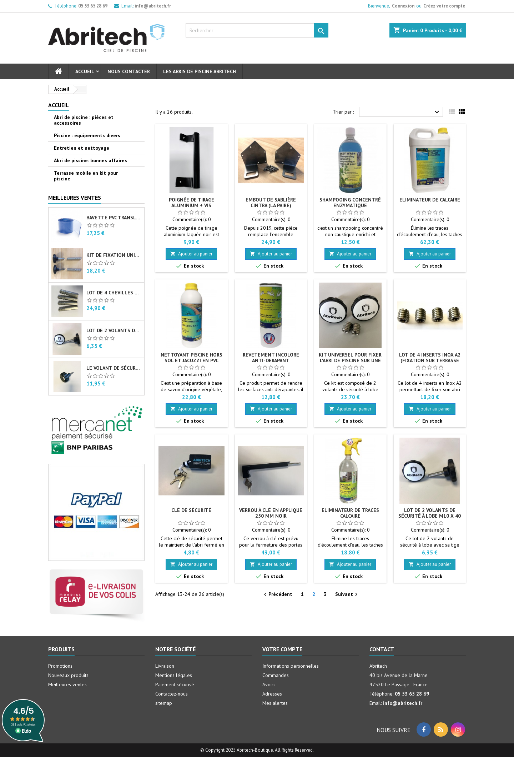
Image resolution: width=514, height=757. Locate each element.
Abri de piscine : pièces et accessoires (84, 120)
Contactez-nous (171, 694)
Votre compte (282, 649)
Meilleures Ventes (74, 197)
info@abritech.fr (153, 6)
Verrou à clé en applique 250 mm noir (270, 513)
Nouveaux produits (68, 675)
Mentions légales (173, 675)
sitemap (163, 703)
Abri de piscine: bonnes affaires (90, 160)
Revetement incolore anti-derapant (271, 358)
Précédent (277, 594)
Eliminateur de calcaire (429, 199)
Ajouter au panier (191, 254)
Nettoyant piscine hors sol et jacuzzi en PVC (191, 358)
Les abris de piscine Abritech (199, 71)
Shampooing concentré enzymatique (350, 202)
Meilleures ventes (67, 684)
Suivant (347, 594)
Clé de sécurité (191, 510)
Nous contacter (128, 71)
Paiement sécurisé (174, 684)
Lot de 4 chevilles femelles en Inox (113, 292)
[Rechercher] (257, 30)
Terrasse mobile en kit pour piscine (86, 176)
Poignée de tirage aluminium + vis (191, 202)
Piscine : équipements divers (87, 135)
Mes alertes (275, 703)
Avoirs (269, 684)
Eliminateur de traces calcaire (350, 513)
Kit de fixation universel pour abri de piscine (113, 255)
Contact (381, 649)
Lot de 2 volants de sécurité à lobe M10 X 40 (113, 330)
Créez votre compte (444, 6)
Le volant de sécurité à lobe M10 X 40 (113, 368)
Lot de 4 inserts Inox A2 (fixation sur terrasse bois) (429, 360)
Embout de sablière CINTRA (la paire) (271, 202)
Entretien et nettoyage (81, 148)
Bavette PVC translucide (113, 217)
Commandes (275, 675)
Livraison (164, 666)
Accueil (84, 71)
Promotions (60, 666)
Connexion (403, 6)
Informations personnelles (290, 666)
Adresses (272, 694)
